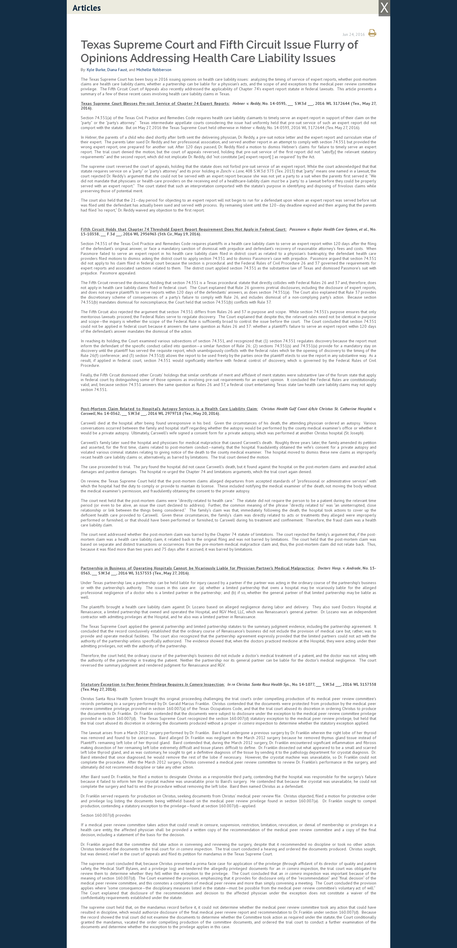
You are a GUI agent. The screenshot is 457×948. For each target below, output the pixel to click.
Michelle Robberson (153, 69)
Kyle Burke (96, 69)
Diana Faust (117, 69)
